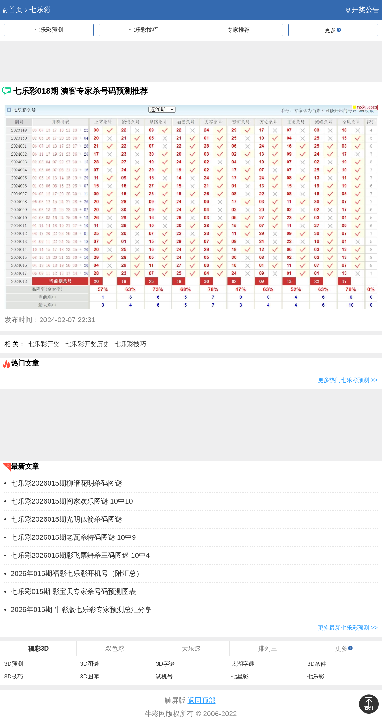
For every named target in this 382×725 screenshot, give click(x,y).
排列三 (267, 648)
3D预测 (13, 664)
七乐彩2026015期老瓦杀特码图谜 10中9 (73, 537)
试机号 (164, 676)
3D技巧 (13, 676)
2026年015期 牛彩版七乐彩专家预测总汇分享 (81, 610)
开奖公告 (362, 10)
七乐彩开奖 (44, 343)
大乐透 (191, 648)
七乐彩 (36, 10)
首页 (13, 10)
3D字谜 (165, 664)
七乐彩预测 (49, 30)
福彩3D (38, 648)
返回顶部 (202, 700)
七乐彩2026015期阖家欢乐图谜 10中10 (72, 501)
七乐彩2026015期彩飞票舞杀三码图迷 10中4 (80, 555)
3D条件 (316, 664)
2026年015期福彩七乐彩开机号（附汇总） (77, 573)
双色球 (114, 648)
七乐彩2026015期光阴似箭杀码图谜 (66, 519)
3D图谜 (89, 664)
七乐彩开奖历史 (87, 343)
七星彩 (240, 676)
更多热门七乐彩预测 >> (348, 380)
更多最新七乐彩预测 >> (348, 628)
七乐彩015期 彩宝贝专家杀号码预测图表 (73, 591)
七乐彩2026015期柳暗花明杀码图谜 (66, 483)
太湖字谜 (242, 664)
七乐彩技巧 (143, 30)
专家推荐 (238, 30)
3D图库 (89, 676)
